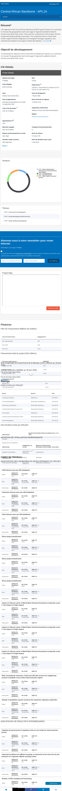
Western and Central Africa (40, 117)
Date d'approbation (9, 99)
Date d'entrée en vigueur (40, 99)
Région (34, 114)
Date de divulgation (38, 93)
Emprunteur (36, 84)
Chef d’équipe (7, 84)
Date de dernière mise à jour (41, 139)
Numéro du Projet (8, 78)
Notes (4, 146)
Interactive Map (53, 308)
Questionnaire (53, 783)
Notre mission (5, 4)
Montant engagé (8, 127)
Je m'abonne (53, 261)
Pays (4, 93)
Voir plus (47, 41)
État (33, 78)
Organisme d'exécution (40, 108)
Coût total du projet (9, 108)
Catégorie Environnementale (42, 127)
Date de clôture (37, 133)
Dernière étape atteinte (10, 139)
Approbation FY (8, 120)
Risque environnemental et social (13, 133)
